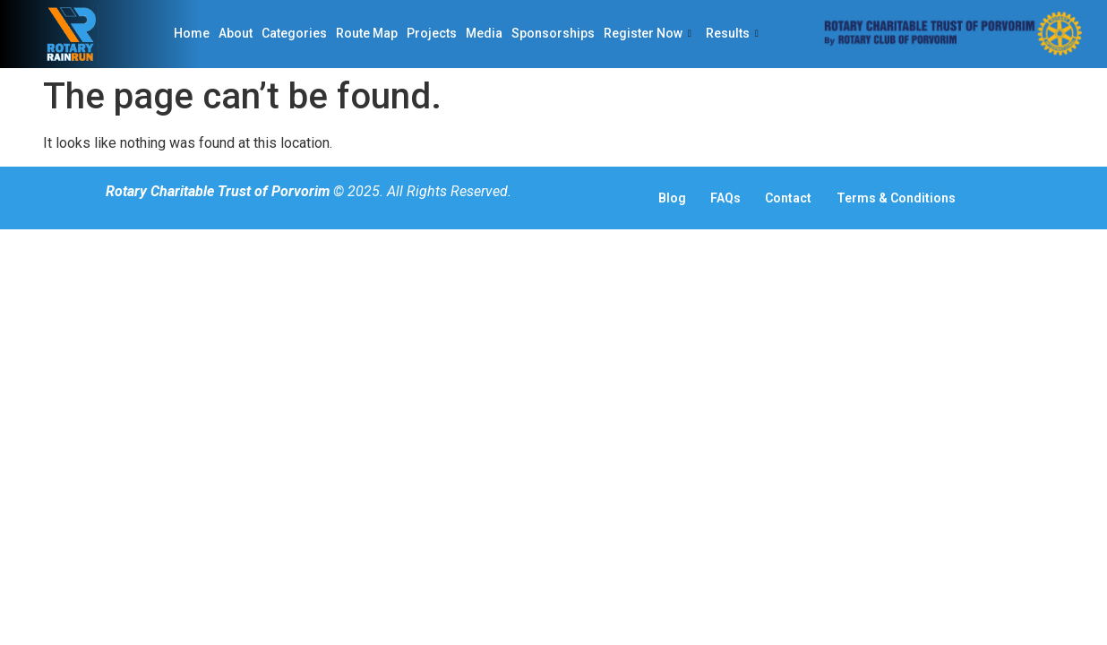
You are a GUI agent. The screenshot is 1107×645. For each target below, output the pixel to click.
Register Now (647, 33)
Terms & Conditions (914, 198)
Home (192, 33)
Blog (657, 198)
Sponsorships (553, 33)
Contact (796, 198)
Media (484, 33)
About (236, 33)
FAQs (722, 198)
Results (732, 33)
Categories (294, 33)
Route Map (367, 33)
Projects (432, 33)
